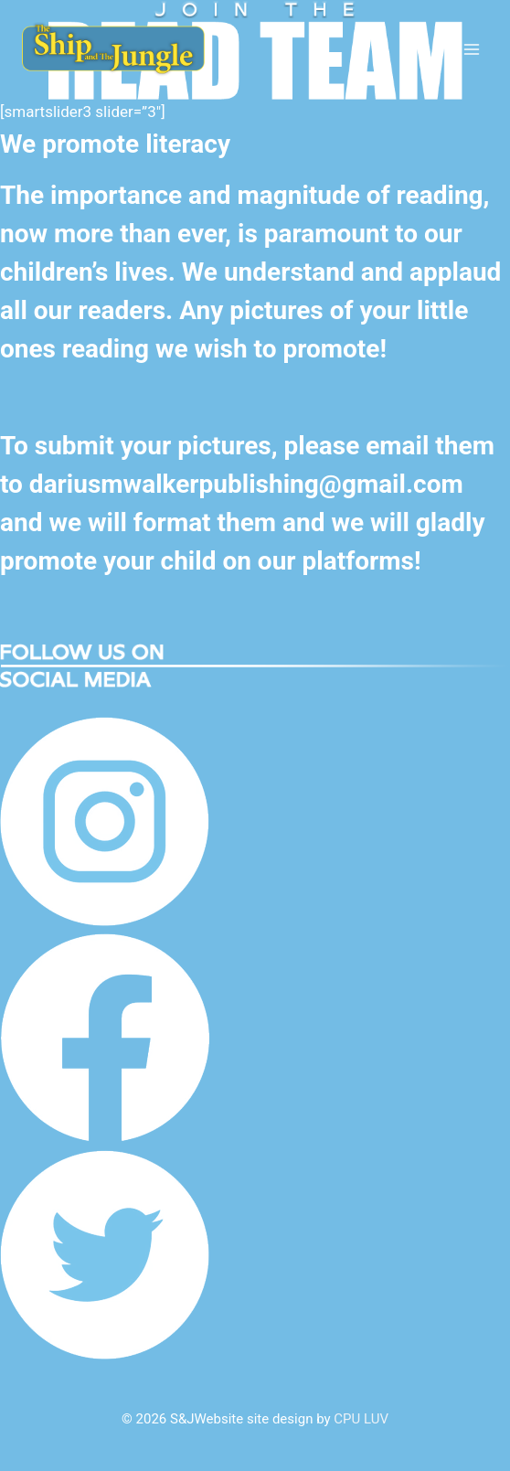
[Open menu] (471, 49)
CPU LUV (361, 1419)
